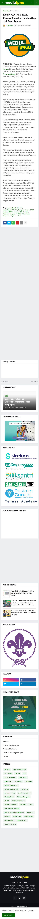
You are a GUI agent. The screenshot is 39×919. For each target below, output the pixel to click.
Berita (20, 208)
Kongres (6, 69)
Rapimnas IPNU (16, 216)
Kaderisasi (28, 781)
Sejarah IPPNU (28, 816)
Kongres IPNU (29, 210)
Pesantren (23, 804)
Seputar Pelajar (8, 820)
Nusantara (7, 890)
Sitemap (31, 910)
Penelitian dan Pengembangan (13, 753)
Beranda (6, 11)
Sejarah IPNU (17, 816)
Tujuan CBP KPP (21, 820)
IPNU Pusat (7, 781)
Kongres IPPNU (8, 212)
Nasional (25, 212)
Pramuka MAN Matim (10, 749)
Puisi (31, 804)
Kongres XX (18, 212)
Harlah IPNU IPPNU (10, 777)
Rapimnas (6, 216)
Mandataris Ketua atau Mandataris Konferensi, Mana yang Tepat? (17, 402)
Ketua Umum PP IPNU (10, 210)
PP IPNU (18, 214)
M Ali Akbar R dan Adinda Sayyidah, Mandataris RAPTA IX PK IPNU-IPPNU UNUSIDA (23, 612)
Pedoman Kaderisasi (18, 801)
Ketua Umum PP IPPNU (11, 789)
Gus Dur (17, 773)
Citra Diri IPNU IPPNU (19, 770)
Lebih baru (5, 381)
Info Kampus (18, 781)
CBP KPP (7, 770)
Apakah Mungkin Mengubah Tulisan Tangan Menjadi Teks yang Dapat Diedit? (22, 593)
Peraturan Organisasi (10, 804)
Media (6, 886)
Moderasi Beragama (23, 797)
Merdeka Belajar (9, 797)
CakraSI (5, 756)
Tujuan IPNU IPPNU (10, 824)
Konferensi (25, 789)
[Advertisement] (19, 293)
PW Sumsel (25, 214)
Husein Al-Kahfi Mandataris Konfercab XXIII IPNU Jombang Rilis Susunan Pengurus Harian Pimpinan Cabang (23, 603)
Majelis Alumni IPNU (24, 793)
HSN (24, 773)
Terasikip (6, 741)
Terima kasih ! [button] (8, 915)
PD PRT (6, 801)
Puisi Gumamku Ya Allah (11, 808)
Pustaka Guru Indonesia (11, 745)
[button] (2, 3)
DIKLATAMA (8, 773)
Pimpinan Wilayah (9, 74)
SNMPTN (7, 816)
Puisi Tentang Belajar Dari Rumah (14, 812)
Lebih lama (33, 381)
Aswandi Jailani (15, 11)
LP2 (14, 793)
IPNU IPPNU (22, 777)
